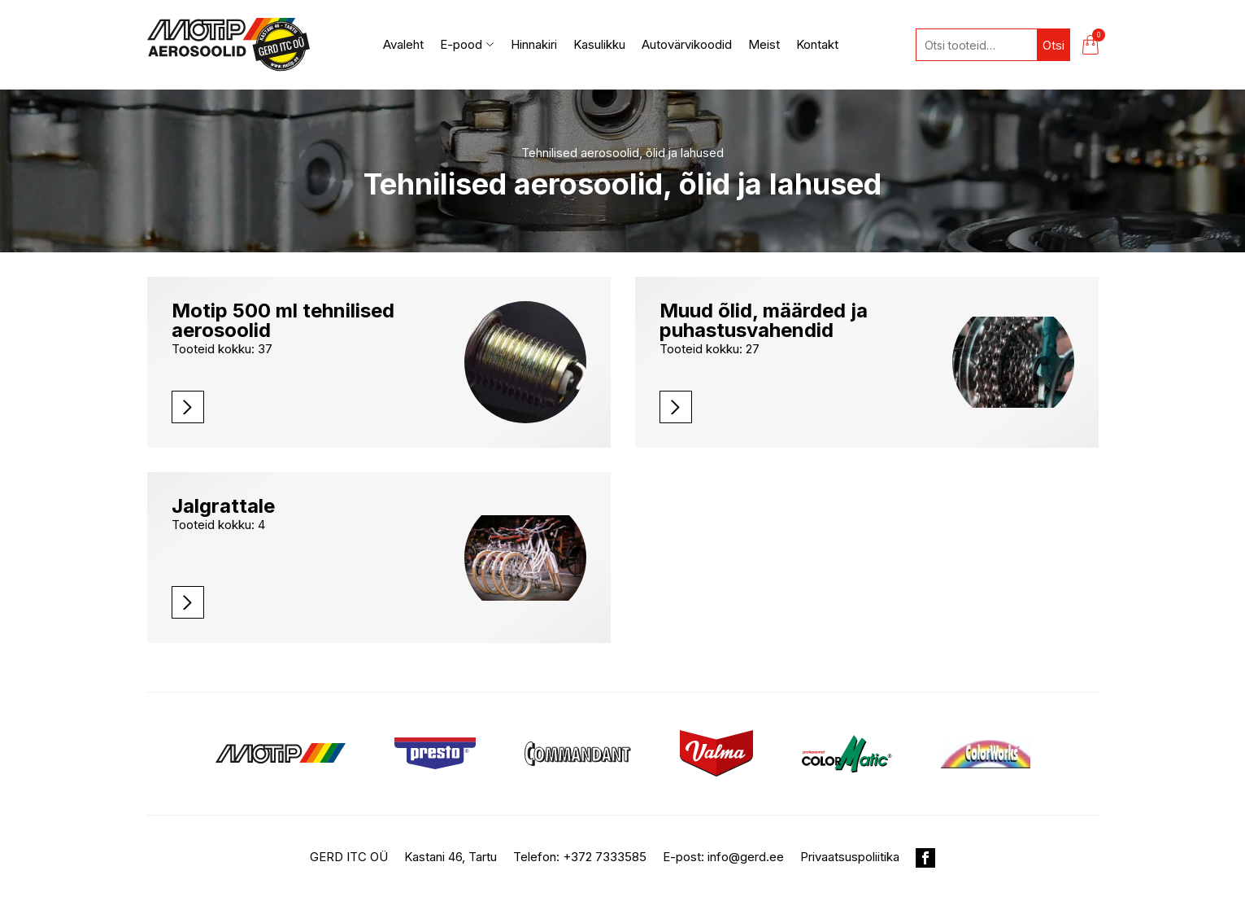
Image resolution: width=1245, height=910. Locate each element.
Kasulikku (599, 44)
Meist (764, 44)
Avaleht (403, 44)
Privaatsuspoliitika (849, 856)
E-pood (467, 44)
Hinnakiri (534, 44)
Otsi (1053, 45)
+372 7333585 (604, 856)
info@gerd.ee (745, 856)
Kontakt (817, 44)
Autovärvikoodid (687, 44)
